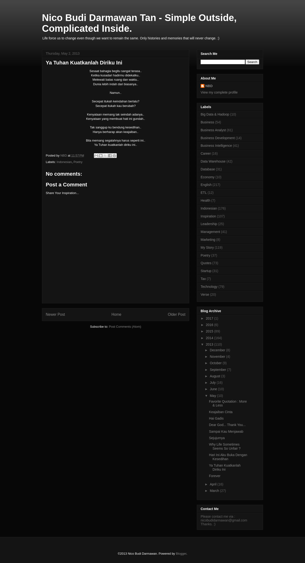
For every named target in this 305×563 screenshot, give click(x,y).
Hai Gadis (216, 418)
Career (206, 153)
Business (207, 122)
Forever (214, 476)
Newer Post (55, 314)
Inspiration (208, 216)
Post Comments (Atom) (125, 326)
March (215, 491)
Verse (205, 294)
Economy (207, 177)
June (214, 389)
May (213, 396)
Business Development (218, 138)
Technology (209, 287)
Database (208, 169)
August (215, 376)
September (218, 370)
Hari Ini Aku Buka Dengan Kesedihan (228, 457)
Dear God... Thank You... (227, 425)
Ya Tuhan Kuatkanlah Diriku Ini (225, 467)
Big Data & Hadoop (215, 114)
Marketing (208, 240)
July (213, 382)
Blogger (181, 553)
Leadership (209, 224)
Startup (206, 271)
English (206, 185)
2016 (210, 325)
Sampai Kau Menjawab (226, 431)
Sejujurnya (217, 438)
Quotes (206, 263)
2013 (210, 344)
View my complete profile (219, 92)
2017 (210, 318)
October (216, 363)
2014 (210, 338)
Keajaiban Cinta (221, 412)
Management (210, 232)
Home (117, 314)
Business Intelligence (216, 145)
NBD (209, 86)
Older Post (176, 314)
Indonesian (64, 162)
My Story (207, 247)
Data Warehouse (213, 161)
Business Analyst (213, 130)
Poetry (77, 162)
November (218, 356)
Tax (203, 279)
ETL (204, 193)
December (218, 350)
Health (205, 200)
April (213, 484)
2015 (210, 331)
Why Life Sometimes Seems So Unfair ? (225, 446)
